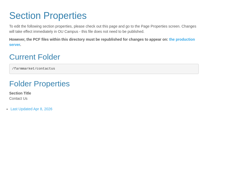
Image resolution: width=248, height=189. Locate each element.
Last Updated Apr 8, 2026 (31, 109)
